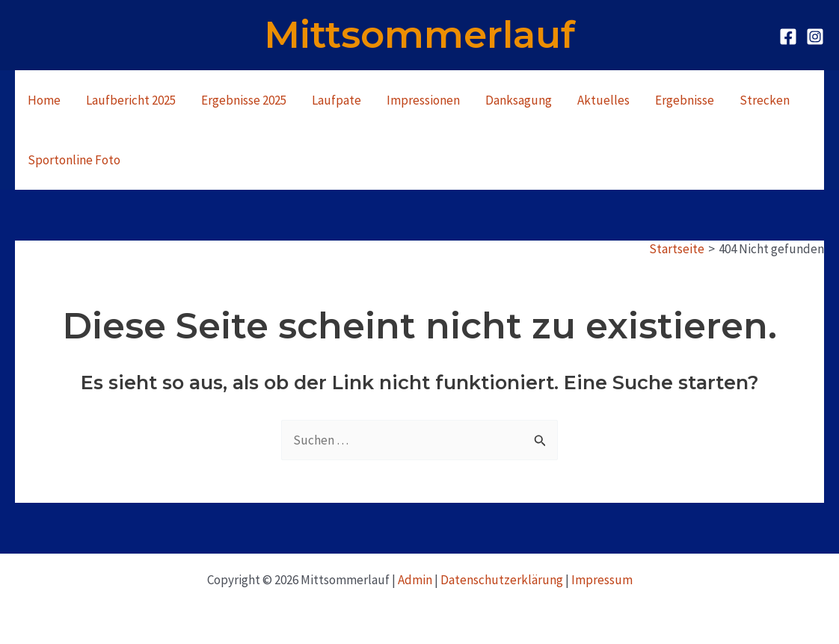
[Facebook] (788, 37)
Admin (415, 580)
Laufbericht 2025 (131, 100)
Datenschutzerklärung (501, 580)
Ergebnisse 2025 (243, 100)
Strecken (765, 100)
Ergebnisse (684, 100)
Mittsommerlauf (419, 35)
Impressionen (423, 100)
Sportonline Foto (74, 160)
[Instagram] (815, 37)
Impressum (602, 580)
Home (44, 100)
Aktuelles (603, 100)
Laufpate (336, 100)
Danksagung (518, 100)
